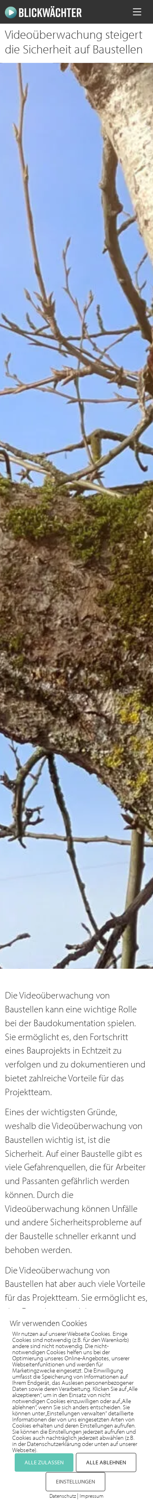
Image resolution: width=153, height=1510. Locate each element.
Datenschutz (62, 1495)
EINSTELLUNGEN (75, 1481)
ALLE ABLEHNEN (106, 1462)
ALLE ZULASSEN (44, 1462)
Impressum (92, 1495)
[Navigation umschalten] (137, 12)
